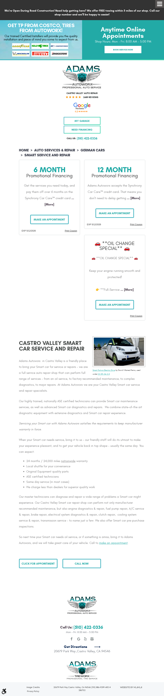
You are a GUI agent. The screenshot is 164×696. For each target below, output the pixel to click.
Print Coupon (71, 231)
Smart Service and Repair (47, 155)
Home (24, 150)
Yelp (85, 626)
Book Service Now (123, 49)
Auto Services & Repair (54, 150)
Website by (131, 674)
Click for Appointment (38, 563)
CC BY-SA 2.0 (104, 374)
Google (78, 626)
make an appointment (113, 543)
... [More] (133, 198)
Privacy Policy (33, 678)
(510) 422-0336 (88, 614)
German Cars (93, 150)
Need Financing (82, 129)
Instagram (92, 626)
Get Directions (75, 634)
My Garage (82, 121)
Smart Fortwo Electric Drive (104, 370)
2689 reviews (90, 97)
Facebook (72, 626)
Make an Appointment (49, 219)
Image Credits (33, 674)
